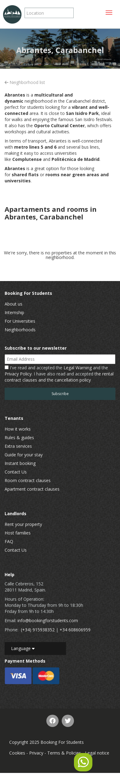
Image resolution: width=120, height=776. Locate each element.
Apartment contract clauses (32, 489)
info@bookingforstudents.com (47, 620)
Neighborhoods (20, 330)
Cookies (17, 753)
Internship (14, 312)
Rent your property (23, 524)
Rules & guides (19, 437)
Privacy (36, 753)
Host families (18, 533)
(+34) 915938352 (38, 630)
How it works (18, 429)
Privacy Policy (18, 374)
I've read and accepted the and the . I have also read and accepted (59, 374)
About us (13, 304)
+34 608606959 (75, 630)
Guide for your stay (24, 455)
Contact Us (16, 472)
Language (23, 648)
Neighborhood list (25, 82)
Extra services (18, 446)
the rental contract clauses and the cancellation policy (59, 377)
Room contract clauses (28, 480)
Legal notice (97, 753)
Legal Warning (78, 368)
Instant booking (20, 463)
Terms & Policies (64, 753)
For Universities (20, 321)
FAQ (9, 541)
